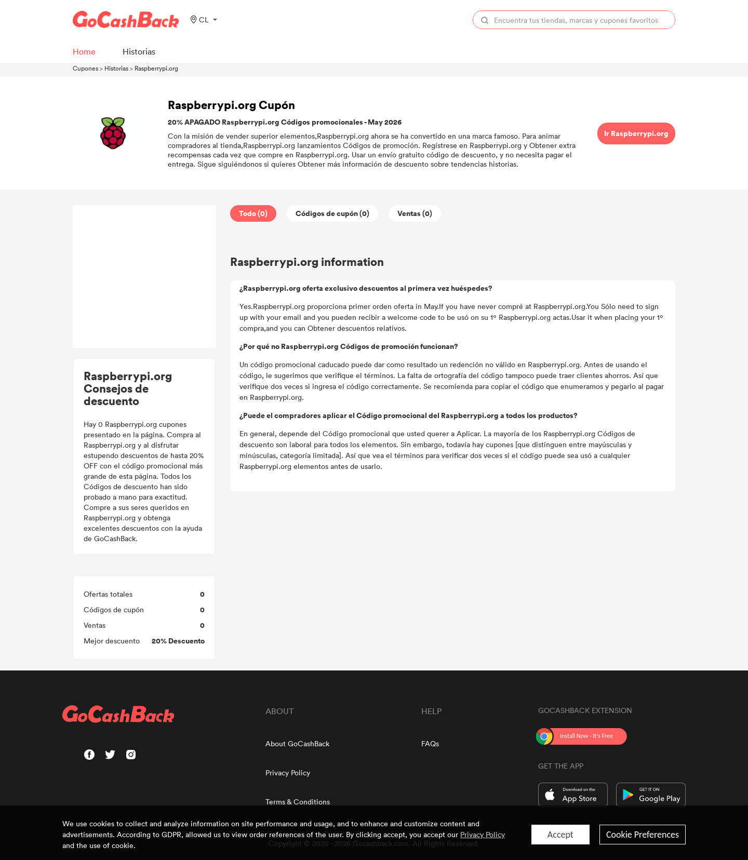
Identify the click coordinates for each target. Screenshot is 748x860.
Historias (116, 68)
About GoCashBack (297, 743)
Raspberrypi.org (156, 68)
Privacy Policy (287, 772)
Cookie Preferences (642, 834)
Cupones (85, 68)
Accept (560, 834)
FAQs (430, 743)
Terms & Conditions (297, 802)
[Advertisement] (144, 277)
